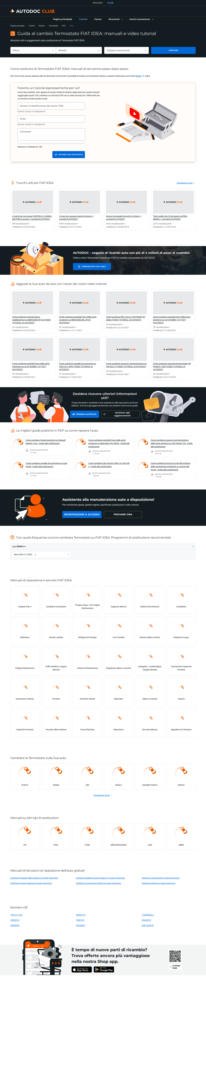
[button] (115, 19)
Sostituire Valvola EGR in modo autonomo (160, 878)
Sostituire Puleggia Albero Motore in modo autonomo (34, 878)
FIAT (64, 26)
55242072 (146, 920)
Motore (42, 26)
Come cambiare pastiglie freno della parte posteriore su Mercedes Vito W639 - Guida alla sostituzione (109, 443)
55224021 (80, 925)
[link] (62, 19)
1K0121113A (16, 914)
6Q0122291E (148, 925)
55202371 (15, 920)
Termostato (53, 26)
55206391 (15, 925)
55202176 (80, 914)
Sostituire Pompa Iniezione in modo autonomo (31, 883)
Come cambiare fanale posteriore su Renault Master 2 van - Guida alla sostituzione (46, 442)
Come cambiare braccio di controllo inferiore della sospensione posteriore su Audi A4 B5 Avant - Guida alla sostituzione (170, 466)
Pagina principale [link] (17, 26)
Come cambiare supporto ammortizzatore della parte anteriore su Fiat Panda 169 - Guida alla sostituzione (172, 443)
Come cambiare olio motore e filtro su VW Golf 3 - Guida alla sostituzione (109, 465)
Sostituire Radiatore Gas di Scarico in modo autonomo (100, 878)
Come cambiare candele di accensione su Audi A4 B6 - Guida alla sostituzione (46, 465)
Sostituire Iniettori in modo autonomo (158, 883)
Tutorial (32, 26)
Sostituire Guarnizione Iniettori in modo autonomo (98, 883)
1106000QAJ (148, 914)
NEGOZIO (98, 2)
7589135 (80, 920)
